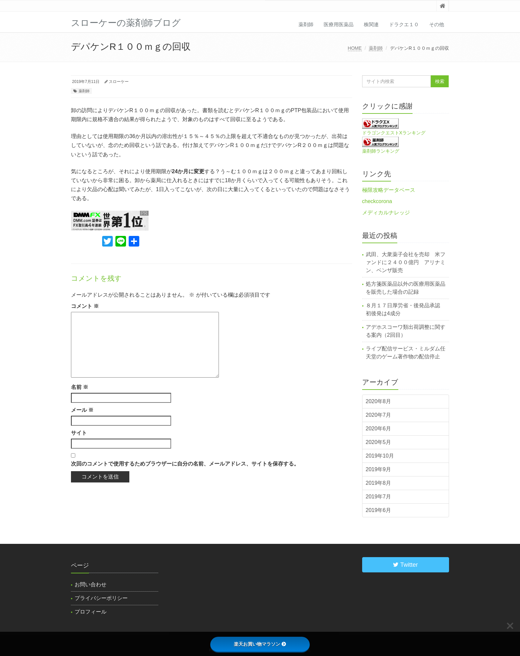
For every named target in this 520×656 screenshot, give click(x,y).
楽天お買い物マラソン (260, 644)
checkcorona (377, 201)
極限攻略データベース (388, 190)
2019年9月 (378, 469)
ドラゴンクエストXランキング (394, 132)
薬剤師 (305, 24)
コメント (85, 306)
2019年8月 (378, 483)
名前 (79, 387)
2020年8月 (378, 401)
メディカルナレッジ (386, 212)
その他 (436, 24)
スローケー (119, 81)
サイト (79, 433)
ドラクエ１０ (404, 24)
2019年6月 (378, 510)
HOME (355, 48)
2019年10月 (380, 456)
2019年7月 (378, 496)
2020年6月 (378, 428)
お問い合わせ (90, 584)
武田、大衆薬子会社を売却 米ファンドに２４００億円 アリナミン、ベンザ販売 (405, 262)
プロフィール (90, 612)
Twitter (405, 564)
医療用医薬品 (339, 24)
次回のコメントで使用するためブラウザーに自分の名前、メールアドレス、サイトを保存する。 (185, 464)
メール (82, 410)
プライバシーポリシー (101, 598)
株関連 (371, 24)
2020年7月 (378, 415)
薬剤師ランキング (380, 151)
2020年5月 (378, 442)
